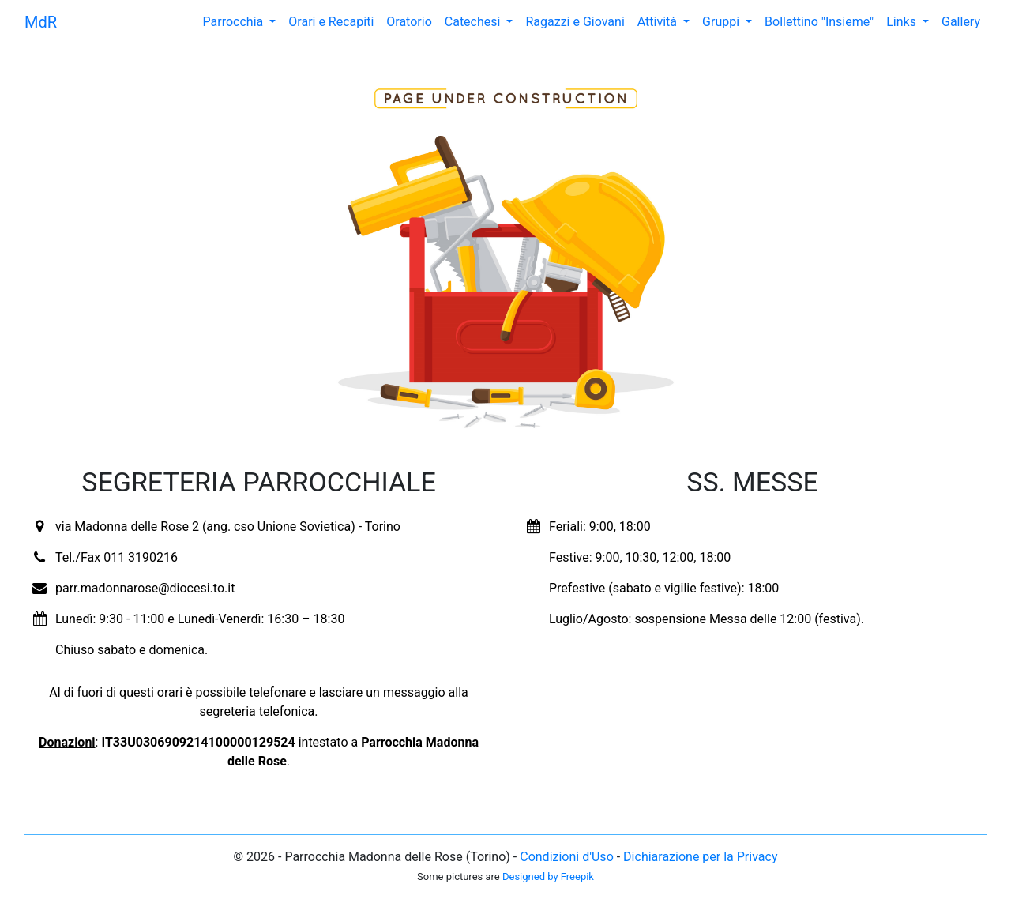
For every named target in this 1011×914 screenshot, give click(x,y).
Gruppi (722, 21)
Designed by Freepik (548, 876)
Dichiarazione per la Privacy (700, 856)
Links (902, 21)
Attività (658, 21)
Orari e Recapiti (331, 21)
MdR (40, 22)
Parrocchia (235, 21)
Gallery (960, 21)
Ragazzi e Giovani (574, 21)
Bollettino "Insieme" (819, 21)
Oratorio (408, 21)
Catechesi (474, 21)
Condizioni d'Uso (567, 856)
